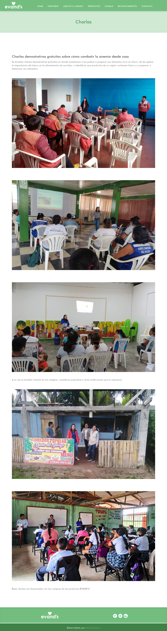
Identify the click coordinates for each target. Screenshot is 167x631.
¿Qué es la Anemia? (73, 6)
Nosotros (53, 6)
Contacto (146, 6)
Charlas (109, 6)
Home (40, 6)
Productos (94, 6)
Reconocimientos (127, 6)
